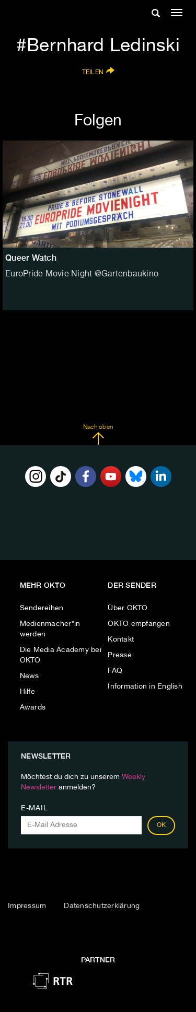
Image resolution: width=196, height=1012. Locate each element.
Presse (120, 655)
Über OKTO (127, 608)
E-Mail (34, 808)
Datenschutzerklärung (102, 906)
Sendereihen (42, 608)
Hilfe (27, 691)
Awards (33, 707)
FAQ (115, 670)
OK (161, 825)
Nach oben (98, 434)
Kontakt (121, 639)
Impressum (27, 906)
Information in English (145, 686)
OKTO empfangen (139, 623)
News (29, 676)
